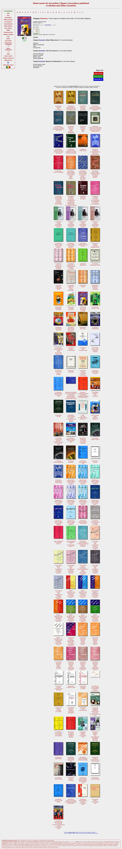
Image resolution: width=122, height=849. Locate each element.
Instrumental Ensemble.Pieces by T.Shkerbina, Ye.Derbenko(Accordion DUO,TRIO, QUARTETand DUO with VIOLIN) (71, 395)
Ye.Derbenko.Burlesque (71, 461)
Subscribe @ (8, 60)
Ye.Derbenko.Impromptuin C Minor (83, 198)
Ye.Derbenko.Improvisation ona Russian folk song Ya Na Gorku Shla (71, 108)
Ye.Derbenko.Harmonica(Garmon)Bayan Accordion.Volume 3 (58, 665)
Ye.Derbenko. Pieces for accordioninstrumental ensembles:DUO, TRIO (58, 128)
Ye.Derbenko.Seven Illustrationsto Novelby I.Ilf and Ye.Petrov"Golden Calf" (58, 351)
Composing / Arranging (8, 43)
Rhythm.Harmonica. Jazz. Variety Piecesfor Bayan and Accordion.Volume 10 (95, 618)
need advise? (98, 76)
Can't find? (8, 40)
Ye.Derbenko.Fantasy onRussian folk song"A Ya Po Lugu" (95, 759)
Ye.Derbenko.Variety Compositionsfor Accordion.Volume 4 (95, 224)
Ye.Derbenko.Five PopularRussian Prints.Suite (71, 759)
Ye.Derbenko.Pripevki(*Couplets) (71, 779)
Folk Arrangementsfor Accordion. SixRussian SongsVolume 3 (71, 544)
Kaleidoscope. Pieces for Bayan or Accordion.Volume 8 (58, 522)
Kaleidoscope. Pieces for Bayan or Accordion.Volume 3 (95, 482)
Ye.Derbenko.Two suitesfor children (71, 308)
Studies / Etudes (8, 34)
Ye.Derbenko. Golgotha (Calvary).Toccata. (83, 245)
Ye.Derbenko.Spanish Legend (95, 438)
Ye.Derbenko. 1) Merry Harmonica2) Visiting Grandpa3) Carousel (58, 151)
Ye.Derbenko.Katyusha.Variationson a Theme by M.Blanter (71, 710)
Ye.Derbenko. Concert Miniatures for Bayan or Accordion (95, 522)
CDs (8, 36)
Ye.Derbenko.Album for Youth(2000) (58, 801)
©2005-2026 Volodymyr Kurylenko (9, 840)
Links (8, 54)
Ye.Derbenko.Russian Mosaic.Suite (83, 462)
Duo (8, 15)
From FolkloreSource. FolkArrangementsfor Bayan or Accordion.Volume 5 (58, 569)
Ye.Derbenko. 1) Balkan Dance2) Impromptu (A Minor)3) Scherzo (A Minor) (71, 151)
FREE (8, 30)
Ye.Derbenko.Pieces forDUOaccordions (95, 394)
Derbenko (44, 18)
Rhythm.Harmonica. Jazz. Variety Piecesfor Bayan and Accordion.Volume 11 (58, 641)
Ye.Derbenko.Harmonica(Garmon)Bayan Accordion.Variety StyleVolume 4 (71, 665)
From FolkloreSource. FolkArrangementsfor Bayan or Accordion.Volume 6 (71, 569)
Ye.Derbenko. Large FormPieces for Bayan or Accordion (71, 288)
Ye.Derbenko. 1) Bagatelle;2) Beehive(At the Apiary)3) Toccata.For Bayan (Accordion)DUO (95, 711)
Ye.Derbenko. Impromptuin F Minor (83, 687)
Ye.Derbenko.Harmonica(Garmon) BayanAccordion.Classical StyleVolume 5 (82, 665)
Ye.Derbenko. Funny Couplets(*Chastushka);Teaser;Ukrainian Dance (95, 689)
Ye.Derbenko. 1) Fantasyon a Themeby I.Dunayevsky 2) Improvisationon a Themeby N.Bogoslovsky (95, 200)
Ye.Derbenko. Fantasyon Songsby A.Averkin (58, 709)
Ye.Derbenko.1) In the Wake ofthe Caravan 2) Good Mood (58, 733)
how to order (98, 73)
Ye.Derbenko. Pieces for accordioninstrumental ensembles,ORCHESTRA (71, 801)
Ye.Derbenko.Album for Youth (95, 307)
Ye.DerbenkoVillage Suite (83, 264)
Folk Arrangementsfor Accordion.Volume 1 (58, 542)
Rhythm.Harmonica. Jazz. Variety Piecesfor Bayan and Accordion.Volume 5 (83, 594)
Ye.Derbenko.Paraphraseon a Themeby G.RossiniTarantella (83, 440)
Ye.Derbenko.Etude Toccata (82, 150)
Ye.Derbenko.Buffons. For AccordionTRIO (95, 801)
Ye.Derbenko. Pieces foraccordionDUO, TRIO (83, 108)
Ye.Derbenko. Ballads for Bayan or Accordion (83, 522)
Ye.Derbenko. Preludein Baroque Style (83, 709)
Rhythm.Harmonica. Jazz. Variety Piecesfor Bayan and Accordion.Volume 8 (71, 618)
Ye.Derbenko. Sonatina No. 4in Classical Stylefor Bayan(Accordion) (71, 266)
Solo (8, 13)
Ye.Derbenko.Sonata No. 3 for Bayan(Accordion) (95, 287)
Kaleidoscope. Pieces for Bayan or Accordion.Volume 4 (58, 502)
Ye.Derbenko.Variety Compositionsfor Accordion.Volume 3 (83, 224)
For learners (8, 21)
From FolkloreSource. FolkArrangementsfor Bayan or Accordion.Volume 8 (95, 569)
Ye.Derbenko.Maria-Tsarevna (58, 778)
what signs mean (8, 65)
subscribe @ (98, 79)
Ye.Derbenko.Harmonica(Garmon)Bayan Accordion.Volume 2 (95, 641)
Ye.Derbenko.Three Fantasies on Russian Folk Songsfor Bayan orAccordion (83, 544)
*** (8, 46)
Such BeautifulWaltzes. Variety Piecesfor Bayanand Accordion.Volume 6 (95, 594)
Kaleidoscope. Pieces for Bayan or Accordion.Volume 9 (71, 522)
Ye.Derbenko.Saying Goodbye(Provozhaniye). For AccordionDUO (83, 780)
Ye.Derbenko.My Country (83, 328)
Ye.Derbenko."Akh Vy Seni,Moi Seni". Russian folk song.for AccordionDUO (58, 441)
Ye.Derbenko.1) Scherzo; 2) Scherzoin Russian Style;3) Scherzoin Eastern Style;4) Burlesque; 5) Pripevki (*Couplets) (71, 201)
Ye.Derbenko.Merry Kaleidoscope (58, 461)
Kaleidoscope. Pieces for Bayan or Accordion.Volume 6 (83, 502)
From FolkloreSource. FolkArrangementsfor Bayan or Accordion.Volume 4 (95, 545)
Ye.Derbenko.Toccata (58, 416)
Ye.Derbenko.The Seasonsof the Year (58, 329)
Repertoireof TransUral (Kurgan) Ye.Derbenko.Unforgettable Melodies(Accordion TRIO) (83, 395)
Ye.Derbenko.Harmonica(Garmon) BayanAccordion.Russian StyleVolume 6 (95, 665)
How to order (8, 56)
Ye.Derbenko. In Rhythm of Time (71, 687)
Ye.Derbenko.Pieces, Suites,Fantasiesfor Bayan (95, 349)
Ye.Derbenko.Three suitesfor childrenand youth (83, 308)
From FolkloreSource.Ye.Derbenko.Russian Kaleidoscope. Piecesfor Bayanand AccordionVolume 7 (82, 570)
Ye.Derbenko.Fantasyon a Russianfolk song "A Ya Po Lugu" (83, 373)
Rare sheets (8, 28)
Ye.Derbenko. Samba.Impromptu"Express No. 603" (95, 245)
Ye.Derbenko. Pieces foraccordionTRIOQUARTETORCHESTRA (71, 129)
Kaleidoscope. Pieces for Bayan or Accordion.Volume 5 (71, 502)
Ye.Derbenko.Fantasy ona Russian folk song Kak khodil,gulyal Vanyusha (95, 152)
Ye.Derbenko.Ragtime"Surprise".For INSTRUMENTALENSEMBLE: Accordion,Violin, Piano (95, 736)
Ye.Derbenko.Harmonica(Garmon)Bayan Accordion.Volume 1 (83, 641)
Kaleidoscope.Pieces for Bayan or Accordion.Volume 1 (71, 482)
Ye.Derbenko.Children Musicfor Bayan (95, 372)
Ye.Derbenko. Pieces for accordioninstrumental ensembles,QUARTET (95, 108)
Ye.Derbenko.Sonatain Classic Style (71, 349)
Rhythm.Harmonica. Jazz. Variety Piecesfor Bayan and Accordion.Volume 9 (83, 618)
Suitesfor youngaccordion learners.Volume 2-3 (83, 417)
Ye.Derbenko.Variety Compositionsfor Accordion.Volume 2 (71, 224)
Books (8, 38)
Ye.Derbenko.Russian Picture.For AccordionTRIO (58, 394)
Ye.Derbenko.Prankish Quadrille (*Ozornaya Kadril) (82, 759)
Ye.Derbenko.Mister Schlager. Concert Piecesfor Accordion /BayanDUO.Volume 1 (71, 174)
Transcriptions (8, 24)
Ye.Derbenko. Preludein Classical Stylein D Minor (58, 688)
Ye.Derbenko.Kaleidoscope (95, 328)
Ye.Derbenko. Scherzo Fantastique (58, 171)
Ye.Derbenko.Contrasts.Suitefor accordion (58, 108)
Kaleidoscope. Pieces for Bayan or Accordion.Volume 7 (95, 502)
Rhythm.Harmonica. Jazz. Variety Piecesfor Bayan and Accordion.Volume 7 (58, 618)
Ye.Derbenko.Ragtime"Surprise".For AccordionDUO (82, 734)
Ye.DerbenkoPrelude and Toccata (95, 264)
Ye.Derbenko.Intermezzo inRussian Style (58, 481)
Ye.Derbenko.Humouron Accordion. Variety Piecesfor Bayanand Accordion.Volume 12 (71, 641)
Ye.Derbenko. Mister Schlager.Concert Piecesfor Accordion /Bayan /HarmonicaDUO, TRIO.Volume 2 (83, 175)
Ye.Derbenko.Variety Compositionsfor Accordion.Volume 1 (58, 224)
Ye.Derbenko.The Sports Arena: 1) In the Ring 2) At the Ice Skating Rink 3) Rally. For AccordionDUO (58, 824)
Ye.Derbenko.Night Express (58, 758)
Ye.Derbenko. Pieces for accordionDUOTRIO (83, 129)
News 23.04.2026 (8, 49)
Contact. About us (8, 58)
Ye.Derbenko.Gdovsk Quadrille (95, 778)
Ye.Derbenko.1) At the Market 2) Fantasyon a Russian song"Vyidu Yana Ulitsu (70, 418)
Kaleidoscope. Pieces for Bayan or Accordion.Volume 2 (83, 482)
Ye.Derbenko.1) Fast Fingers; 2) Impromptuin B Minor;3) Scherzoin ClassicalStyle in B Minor (58, 200)
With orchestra (8, 19)
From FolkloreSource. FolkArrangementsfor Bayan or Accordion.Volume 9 (58, 594)
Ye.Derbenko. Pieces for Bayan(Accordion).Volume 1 (58, 245)
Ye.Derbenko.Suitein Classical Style (83, 349)
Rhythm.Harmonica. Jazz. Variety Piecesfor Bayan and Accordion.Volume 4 (71, 594)
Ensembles (8, 17)
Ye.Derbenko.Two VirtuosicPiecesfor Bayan (58, 372)
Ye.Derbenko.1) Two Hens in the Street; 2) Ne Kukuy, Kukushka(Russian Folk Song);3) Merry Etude (95, 129)
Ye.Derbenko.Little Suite (71, 371)
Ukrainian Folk (8, 32)
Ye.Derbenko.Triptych (83, 286)
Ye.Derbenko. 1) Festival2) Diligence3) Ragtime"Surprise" (71, 734)
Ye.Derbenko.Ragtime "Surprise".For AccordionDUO (71, 440)
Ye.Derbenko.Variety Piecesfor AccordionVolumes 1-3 (70, 329)
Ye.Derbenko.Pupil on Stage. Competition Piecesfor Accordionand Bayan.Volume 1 (95, 174)
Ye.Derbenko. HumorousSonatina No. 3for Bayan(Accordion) (58, 266)
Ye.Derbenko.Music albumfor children (58, 308)
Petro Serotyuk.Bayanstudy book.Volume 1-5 (95, 417)
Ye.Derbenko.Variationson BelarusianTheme (58, 287)
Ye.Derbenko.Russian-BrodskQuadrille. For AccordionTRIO (83, 802)
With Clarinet (8, 26)
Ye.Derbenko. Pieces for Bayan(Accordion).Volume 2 (71, 245)
